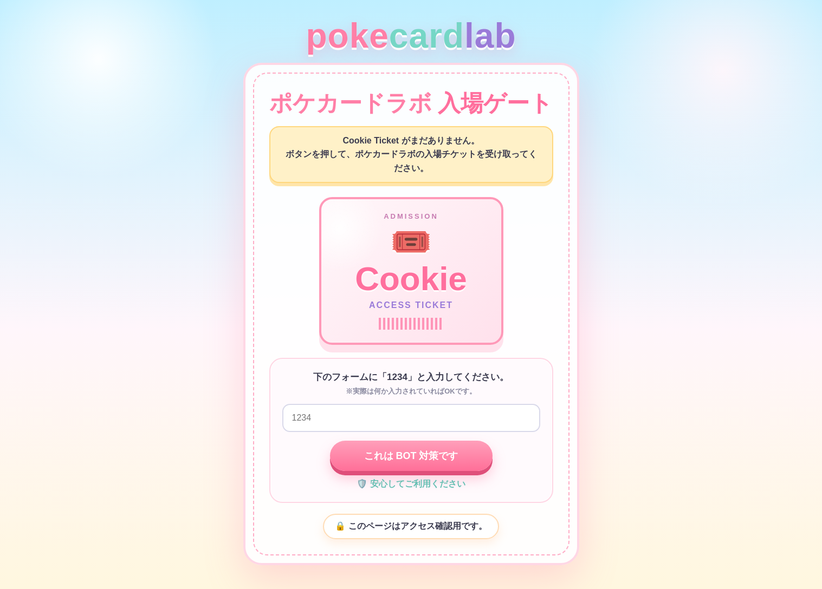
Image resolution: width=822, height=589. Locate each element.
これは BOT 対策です (411, 455)
